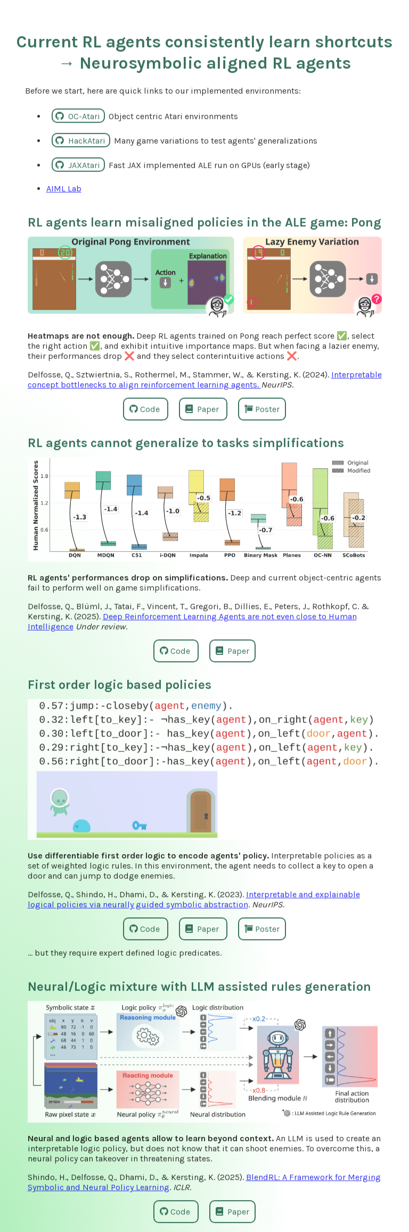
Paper (203, 408)
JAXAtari (78, 164)
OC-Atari (78, 115)
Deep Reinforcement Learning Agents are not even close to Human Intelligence (192, 621)
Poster (262, 408)
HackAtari (81, 139)
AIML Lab (63, 187)
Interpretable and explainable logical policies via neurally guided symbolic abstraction (194, 899)
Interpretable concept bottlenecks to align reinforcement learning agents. (205, 379)
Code (145, 408)
